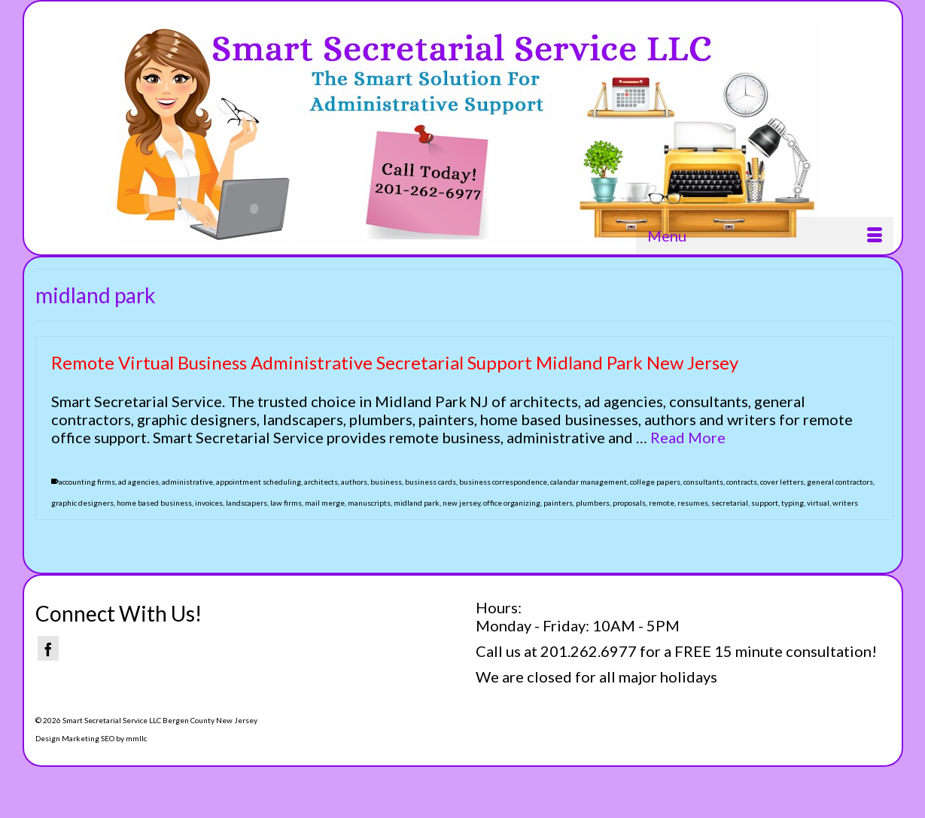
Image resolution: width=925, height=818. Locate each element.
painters (558, 502)
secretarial (729, 502)
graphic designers (82, 502)
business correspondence (503, 481)
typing (792, 502)
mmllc (136, 738)
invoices (209, 502)
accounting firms (87, 481)
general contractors (840, 481)
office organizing (511, 502)
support (764, 502)
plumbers (593, 502)
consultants (703, 481)
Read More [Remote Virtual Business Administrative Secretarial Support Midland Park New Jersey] (688, 437)
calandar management (588, 481)
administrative (187, 481)
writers (845, 502)
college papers (655, 481)
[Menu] (764, 235)
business (386, 481)
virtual (818, 502)
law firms (286, 502)
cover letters (782, 481)
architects (321, 481)
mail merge (325, 502)
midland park (417, 502)
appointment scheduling (258, 481)
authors (354, 481)
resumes (692, 502)
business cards (430, 481)
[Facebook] (48, 648)
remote (661, 502)
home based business (154, 502)
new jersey (461, 502)
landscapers (246, 502)
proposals (629, 502)
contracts (741, 481)
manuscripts (369, 502)
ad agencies (138, 481)
